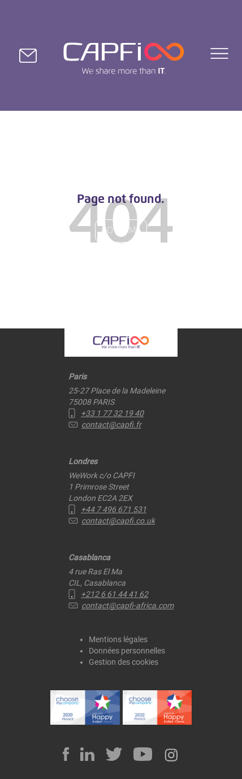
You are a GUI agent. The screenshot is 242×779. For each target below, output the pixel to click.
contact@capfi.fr (104, 424)
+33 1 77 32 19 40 (106, 413)
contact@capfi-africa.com (121, 605)
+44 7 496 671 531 (107, 509)
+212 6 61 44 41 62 (108, 594)
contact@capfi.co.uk (111, 520)
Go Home (121, 230)
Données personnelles (127, 650)
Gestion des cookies (123, 662)
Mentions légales (118, 639)
